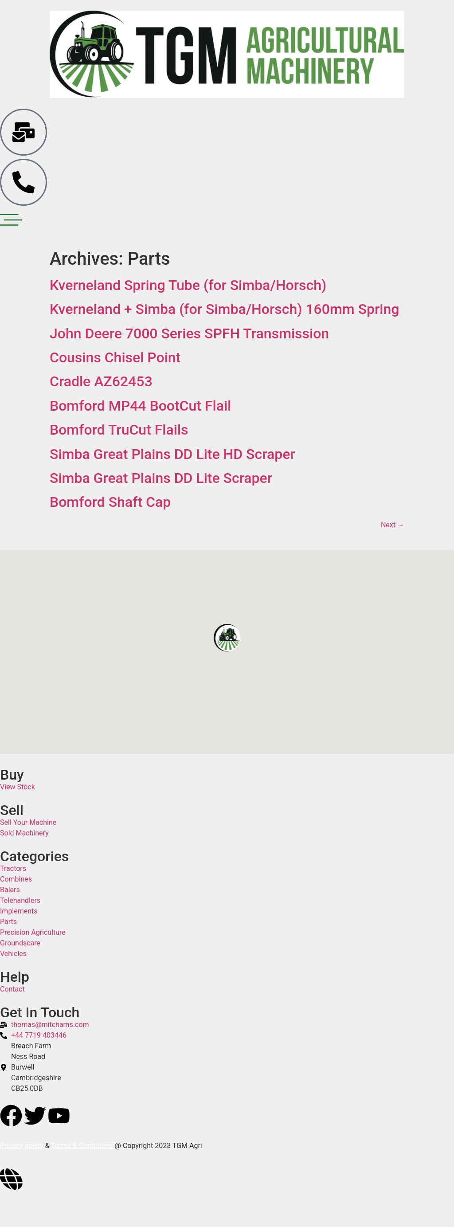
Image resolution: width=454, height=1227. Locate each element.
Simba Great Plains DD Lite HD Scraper (172, 454)
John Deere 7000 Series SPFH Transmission (189, 333)
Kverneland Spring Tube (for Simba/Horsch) (188, 285)
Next (392, 525)
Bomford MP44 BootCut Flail (140, 405)
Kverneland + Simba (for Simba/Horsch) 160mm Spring (224, 309)
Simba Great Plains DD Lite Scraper (161, 478)
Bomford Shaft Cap (110, 502)
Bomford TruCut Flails (119, 429)
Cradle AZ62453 (101, 381)
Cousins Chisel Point (115, 357)
